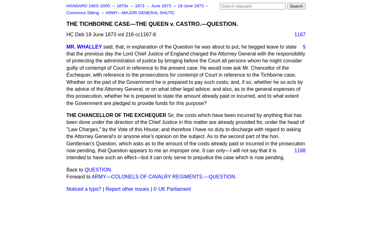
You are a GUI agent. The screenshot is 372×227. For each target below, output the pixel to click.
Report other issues (127, 189)
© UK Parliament (172, 189)
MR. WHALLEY (84, 46)
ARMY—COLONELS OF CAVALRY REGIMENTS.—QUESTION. (164, 176)
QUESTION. (98, 169)
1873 (140, 5)
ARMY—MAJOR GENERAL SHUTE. (140, 12)
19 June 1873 (191, 5)
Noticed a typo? (83, 189)
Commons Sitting (83, 12)
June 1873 (161, 5)
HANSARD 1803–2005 (88, 5)
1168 (300, 150)
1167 (300, 34)
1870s (122, 5)
